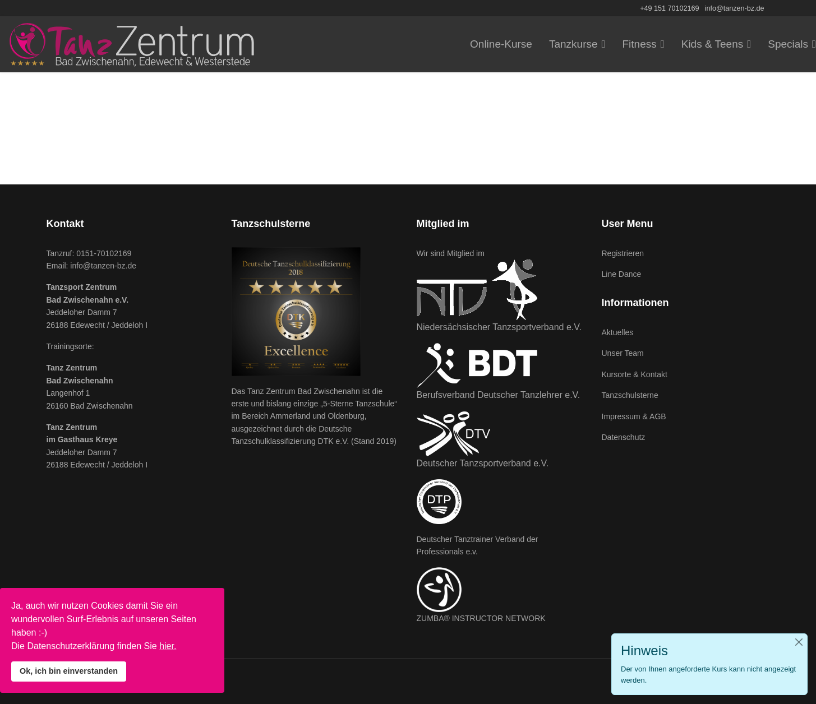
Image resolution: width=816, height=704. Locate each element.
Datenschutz (624, 437)
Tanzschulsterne (630, 395)
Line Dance (622, 274)
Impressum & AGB (634, 416)
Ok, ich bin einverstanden (69, 670)
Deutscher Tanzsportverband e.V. (483, 463)
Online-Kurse (501, 44)
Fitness (640, 44)
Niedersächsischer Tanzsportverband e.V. (499, 327)
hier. (167, 646)
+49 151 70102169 (669, 8)
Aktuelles (618, 332)
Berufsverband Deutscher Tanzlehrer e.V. (498, 395)
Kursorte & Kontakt (635, 374)
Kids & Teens (712, 44)
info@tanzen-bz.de (734, 8)
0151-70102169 (103, 253)
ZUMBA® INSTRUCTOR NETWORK (481, 618)
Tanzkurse (573, 44)
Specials (788, 44)
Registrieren (623, 253)
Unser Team (623, 353)
